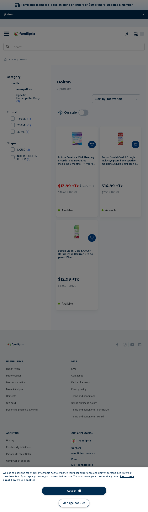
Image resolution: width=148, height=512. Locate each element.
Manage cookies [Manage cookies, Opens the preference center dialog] (73, 503)
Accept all (74, 490)
